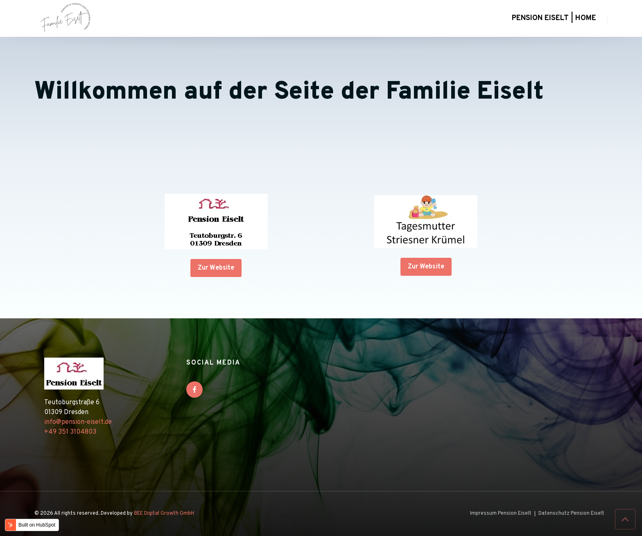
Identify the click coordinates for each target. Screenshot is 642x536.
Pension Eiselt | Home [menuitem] (554, 18)
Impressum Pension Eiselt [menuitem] (500, 513)
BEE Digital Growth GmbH (164, 513)
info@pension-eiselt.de (78, 422)
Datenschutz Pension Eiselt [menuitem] (571, 513)
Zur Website (216, 268)
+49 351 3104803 (70, 432)
